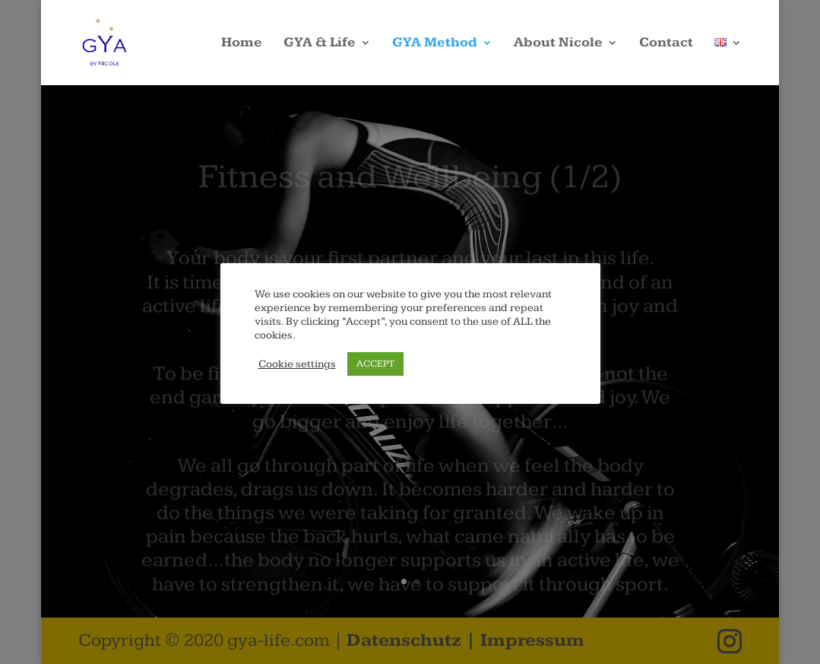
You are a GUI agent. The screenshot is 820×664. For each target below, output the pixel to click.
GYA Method (434, 43)
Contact (666, 43)
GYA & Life (319, 43)
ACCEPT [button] (375, 363)
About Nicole (558, 43)
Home (241, 43)
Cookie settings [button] (297, 363)
